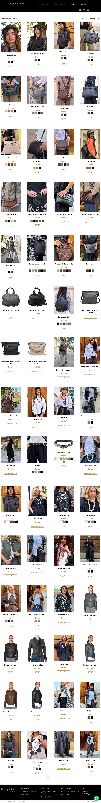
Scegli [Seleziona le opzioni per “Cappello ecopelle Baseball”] (90, 427)
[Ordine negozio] (90, 18)
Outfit (55, 4)
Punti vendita (63, 4)
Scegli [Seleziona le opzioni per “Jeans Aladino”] (90, 772)
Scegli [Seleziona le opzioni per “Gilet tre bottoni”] (37, 773)
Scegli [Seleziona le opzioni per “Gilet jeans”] (90, 722)
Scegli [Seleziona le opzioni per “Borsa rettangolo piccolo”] (37, 275)
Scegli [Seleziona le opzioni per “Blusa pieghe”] (64, 63)
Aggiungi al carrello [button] (64, 222)
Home (37, 4)
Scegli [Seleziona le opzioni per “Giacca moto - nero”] (11, 672)
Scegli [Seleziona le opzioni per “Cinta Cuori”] (37, 477)
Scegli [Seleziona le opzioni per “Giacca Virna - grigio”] (90, 672)
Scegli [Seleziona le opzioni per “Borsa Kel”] (90, 118)
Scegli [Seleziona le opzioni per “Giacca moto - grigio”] (90, 623)
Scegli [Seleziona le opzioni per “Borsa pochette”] (11, 226)
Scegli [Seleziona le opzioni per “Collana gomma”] (64, 526)
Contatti (72, 4)
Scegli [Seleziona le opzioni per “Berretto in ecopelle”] (37, 65)
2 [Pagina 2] (50, 778)
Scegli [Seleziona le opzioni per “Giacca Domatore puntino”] (37, 626)
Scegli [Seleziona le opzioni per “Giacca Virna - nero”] (37, 719)
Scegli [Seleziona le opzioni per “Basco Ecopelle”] (11, 66)
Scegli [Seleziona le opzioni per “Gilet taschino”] (11, 772)
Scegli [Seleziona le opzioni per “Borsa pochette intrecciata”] (37, 226)
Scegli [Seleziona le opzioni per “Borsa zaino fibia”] (64, 328)
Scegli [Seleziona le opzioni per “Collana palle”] (90, 526)
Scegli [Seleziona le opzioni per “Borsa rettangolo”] (11, 277)
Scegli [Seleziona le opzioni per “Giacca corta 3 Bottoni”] (11, 626)
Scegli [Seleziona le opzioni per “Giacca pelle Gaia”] (37, 672)
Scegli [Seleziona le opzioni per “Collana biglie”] (11, 526)
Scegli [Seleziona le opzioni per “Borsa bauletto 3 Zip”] (37, 118)
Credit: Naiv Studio (91, 801)
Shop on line (46, 4)
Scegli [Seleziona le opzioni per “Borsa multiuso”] (90, 173)
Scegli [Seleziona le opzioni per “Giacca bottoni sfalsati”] (90, 576)
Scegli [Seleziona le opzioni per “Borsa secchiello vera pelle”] (64, 275)
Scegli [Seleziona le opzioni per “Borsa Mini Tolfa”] (64, 169)
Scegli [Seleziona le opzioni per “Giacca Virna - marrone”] (11, 719)
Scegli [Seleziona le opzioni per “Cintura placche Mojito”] (64, 467)
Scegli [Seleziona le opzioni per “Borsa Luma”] (37, 173)
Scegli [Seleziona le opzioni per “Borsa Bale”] (90, 65)
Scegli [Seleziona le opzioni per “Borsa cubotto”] (64, 119)
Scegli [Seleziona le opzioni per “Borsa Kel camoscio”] (11, 169)
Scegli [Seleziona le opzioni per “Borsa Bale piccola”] (11, 116)
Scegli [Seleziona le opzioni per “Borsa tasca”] (90, 275)
